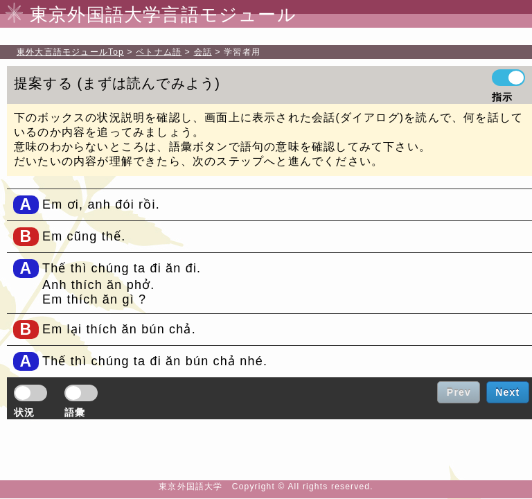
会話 (203, 52)
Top (70, 52)
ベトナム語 (158, 52)
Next (507, 392)
